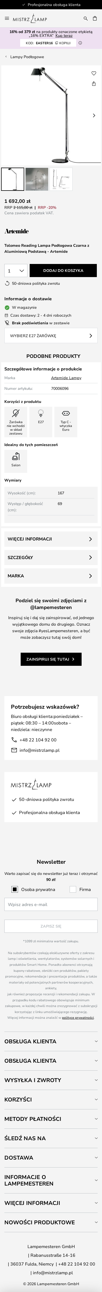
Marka (16, 576)
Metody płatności (32, 1118)
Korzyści (18, 1099)
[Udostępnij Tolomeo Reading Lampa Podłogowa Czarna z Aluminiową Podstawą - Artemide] (94, 83)
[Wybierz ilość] (15, 270)
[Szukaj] (85, 18)
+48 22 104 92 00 (38, 739)
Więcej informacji (30, 539)
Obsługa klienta (30, 1041)
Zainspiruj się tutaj (47, 659)
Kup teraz (64, 35)
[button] (12, 179)
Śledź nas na (25, 1138)
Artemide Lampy (66, 377)
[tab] (51, 1041)
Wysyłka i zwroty (32, 1080)
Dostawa (18, 1157)
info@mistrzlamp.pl (40, 750)
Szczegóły (20, 557)
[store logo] (33, 18)
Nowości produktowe (39, 1222)
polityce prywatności (78, 1017)
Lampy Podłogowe (27, 56)
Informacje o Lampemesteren (29, 1180)
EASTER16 (48, 43)
